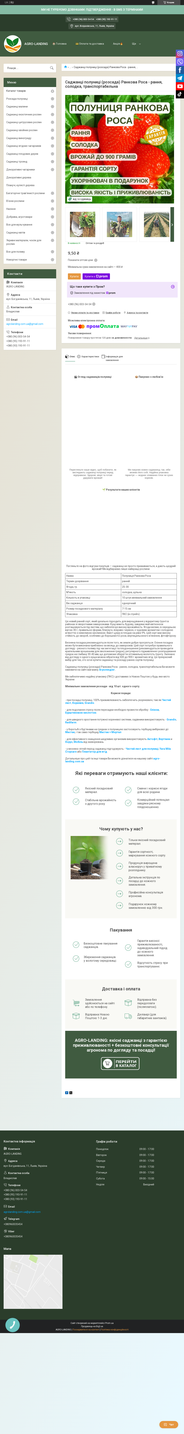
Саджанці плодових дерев (22, 153)
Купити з (96, 276)
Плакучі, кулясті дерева (20, 185)
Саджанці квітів (15, 232)
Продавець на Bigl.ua (92, 1326)
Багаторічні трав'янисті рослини (25, 193)
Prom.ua (109, 1323)
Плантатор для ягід (94, 751)
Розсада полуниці (17, 98)
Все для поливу (15, 251)
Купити (74, 276)
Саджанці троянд (16, 161)
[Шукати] (51, 68)
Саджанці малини (17, 106)
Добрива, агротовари (19, 216)
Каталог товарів (16, 90)
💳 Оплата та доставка (90, 43)
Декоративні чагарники (20, 169)
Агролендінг (107, 669)
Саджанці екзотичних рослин (23, 114)
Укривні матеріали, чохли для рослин (23, 242)
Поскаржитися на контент (86, 1329)
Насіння (11, 208)
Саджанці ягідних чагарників (23, 145)
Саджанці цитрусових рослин (24, 122)
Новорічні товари (16, 259)
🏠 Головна (59, 43)
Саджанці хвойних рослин (21, 130)
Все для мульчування (19, 224)
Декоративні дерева (18, 177)
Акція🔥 (118, 43)
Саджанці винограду (18, 138)
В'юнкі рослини (15, 201)
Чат (169, 1424)
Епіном (154, 709)
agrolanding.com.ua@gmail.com (24, 323)
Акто (150, 739)
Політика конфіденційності (115, 1329)
